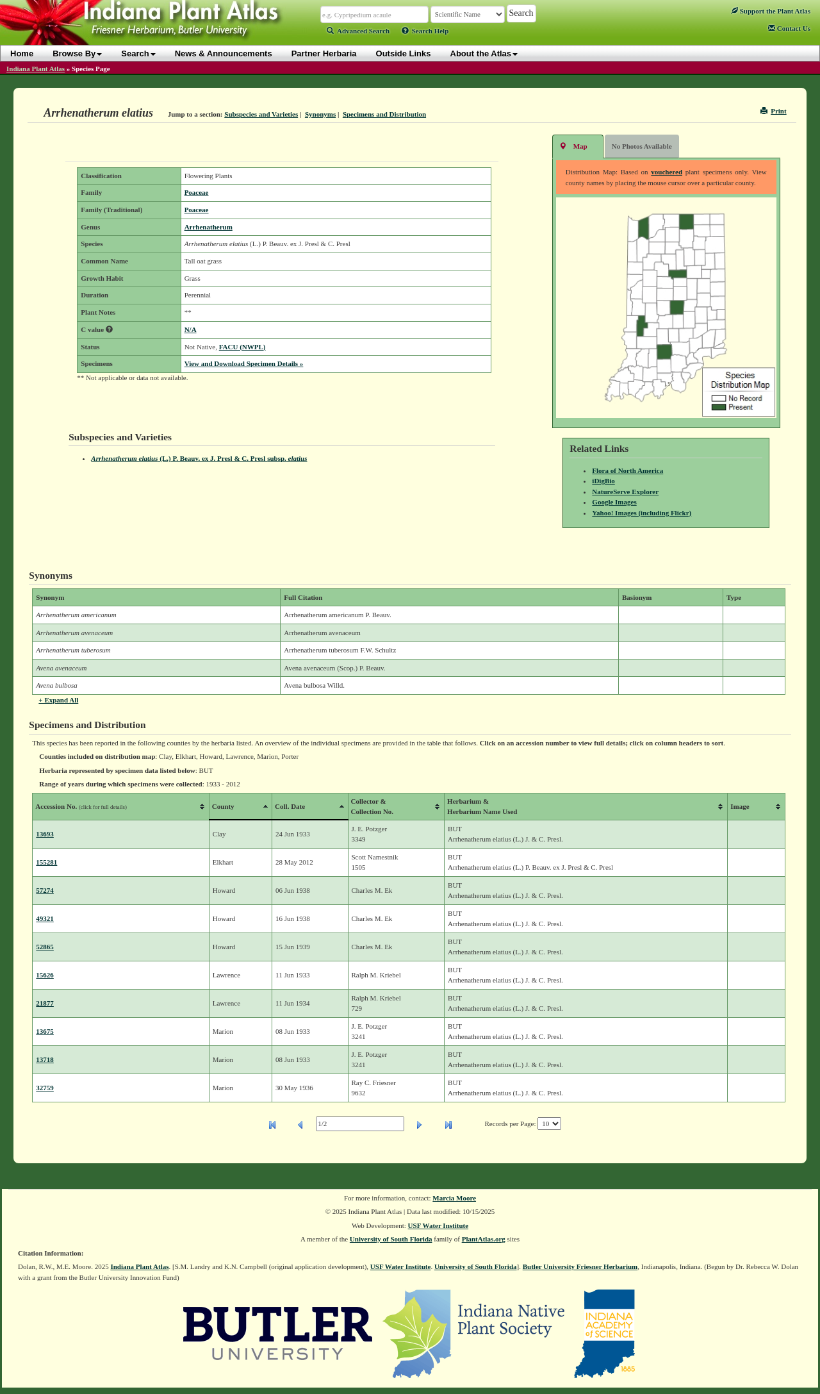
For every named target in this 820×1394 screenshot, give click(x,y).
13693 (45, 834)
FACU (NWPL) (242, 347)
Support (770, 11)
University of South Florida (391, 1239)
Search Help (425, 31)
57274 (45, 890)
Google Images (614, 502)
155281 (46, 862)
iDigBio (603, 481)
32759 (45, 1087)
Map (573, 146)
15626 (45, 975)
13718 (45, 1059)
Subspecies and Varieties (261, 114)
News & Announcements (223, 53)
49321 (45, 918)
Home (21, 53)
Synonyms (320, 114)
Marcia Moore (454, 1198)
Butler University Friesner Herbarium (580, 1266)
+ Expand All (58, 700)
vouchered (666, 172)
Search (138, 53)
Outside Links (403, 53)
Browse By (77, 53)
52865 (45, 946)
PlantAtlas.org (483, 1239)
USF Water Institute (438, 1225)
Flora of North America (627, 470)
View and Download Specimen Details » (244, 363)
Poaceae (196, 192)
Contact (789, 28)
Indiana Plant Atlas (35, 68)
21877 (45, 1003)
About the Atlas (484, 53)
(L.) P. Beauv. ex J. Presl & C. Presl (199, 458)
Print (773, 111)
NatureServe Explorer (625, 491)
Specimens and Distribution (384, 114)
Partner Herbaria (324, 53)
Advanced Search (358, 31)
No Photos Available (642, 146)
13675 (45, 1031)
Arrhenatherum (208, 227)
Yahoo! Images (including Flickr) (641, 513)
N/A (190, 329)
